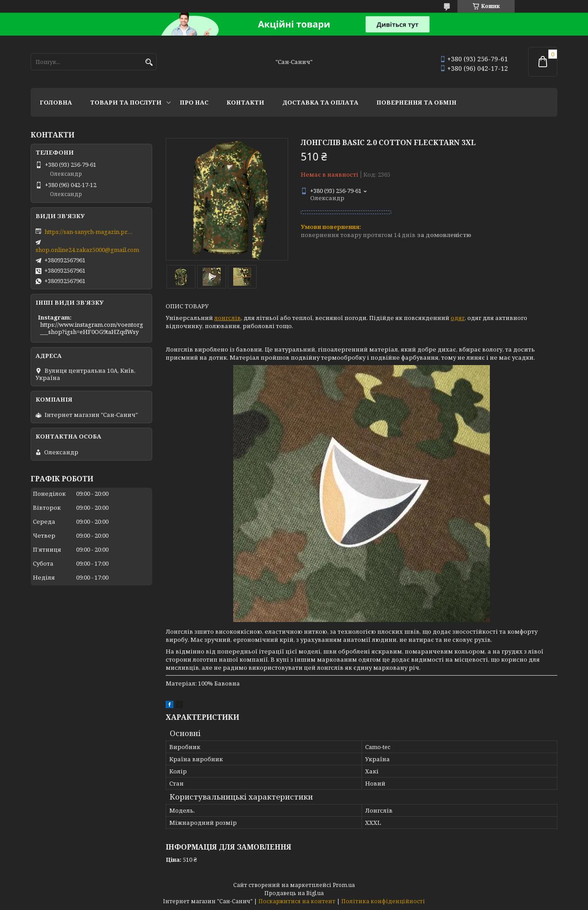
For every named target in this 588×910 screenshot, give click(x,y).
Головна (56, 102)
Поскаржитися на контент (296, 901)
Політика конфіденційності (383, 901)
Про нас (194, 102)
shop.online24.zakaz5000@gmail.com (87, 249)
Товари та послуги (126, 102)
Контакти (245, 102)
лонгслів (227, 318)
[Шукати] (149, 62)
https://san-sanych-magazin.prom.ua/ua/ (90, 231)
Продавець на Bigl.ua (294, 893)
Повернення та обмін (416, 102)
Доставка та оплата (320, 102)
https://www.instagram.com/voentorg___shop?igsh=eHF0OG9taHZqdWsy (91, 328)
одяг (458, 318)
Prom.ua (344, 885)
